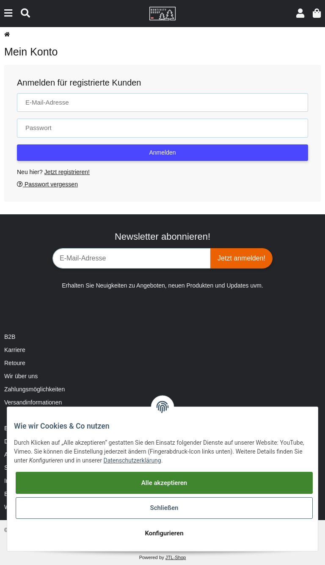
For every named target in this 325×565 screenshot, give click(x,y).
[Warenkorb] (317, 13)
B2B (9, 336)
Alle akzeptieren (164, 483)
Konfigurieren (164, 533)
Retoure (14, 363)
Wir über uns (21, 376)
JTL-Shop (175, 557)
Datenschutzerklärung (132, 460)
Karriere (14, 349)
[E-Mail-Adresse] (131, 258)
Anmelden (162, 152)
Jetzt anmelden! (241, 258)
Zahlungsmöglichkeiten (34, 389)
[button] (300, 13)
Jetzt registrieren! (67, 172)
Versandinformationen (33, 402)
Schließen (164, 508)
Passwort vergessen (47, 184)
